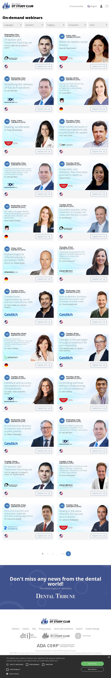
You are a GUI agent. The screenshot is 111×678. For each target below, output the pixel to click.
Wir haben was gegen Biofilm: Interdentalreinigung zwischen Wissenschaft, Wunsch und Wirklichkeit (17, 214)
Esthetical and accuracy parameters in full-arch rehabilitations (17, 385)
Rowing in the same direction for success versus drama (71, 514)
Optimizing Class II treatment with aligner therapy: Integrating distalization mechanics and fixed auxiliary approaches (73, 469)
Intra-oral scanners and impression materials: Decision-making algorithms (18, 513)
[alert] (55, 666)
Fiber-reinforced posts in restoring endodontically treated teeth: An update (73, 129)
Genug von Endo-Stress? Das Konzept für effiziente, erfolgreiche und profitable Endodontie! (71, 87)
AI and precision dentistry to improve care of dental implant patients (17, 429)
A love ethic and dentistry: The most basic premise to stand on (73, 172)
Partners (15, 628)
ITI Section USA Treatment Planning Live (18, 41)
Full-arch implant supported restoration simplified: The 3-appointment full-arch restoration (73, 428)
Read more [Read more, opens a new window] (54, 661)
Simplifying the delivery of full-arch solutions (18, 86)
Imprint (79, 628)
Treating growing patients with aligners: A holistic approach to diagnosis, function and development (72, 255)
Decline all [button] (92, 669)
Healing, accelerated (16, 126)
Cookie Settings (92, 628)
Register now (42, 66)
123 (62, 553)
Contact (25, 628)
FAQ (34, 628)
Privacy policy (45, 628)
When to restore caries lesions (73, 43)
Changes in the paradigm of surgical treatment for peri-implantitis (73, 342)
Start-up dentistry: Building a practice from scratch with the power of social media (73, 299)
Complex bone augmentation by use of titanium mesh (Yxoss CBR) (18, 299)
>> (68, 553)
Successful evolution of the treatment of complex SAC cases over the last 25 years (73, 212)
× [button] (109, 657)
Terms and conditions (63, 628)
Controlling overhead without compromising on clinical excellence (72, 385)
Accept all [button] (92, 664)
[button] (16, 664)
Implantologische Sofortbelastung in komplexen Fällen (14, 257)
